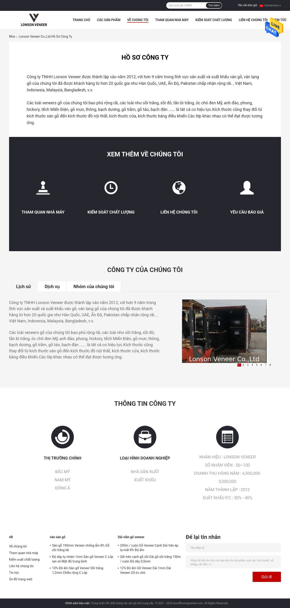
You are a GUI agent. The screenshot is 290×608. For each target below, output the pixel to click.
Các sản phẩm (108, 20)
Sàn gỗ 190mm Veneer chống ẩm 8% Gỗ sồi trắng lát (80, 548)
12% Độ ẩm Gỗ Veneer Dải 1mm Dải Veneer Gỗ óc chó (145, 570)
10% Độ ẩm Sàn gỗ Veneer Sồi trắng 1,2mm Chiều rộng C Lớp (77, 570)
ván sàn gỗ (57, 537)
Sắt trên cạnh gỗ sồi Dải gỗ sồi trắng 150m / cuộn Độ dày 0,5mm (150, 559)
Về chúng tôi (137, 20)
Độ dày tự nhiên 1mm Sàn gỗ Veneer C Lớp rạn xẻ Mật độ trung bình (82, 559)
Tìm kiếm (214, 5)
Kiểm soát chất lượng (214, 20)
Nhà (12, 36)
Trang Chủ (81, 20)
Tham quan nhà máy (172, 20)
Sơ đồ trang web (20, 579)
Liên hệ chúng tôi (253, 20)
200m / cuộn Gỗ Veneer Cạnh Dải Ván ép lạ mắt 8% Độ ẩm (149, 548)
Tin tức (14, 572)
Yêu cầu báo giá (247, 5)
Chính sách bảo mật (77, 603)
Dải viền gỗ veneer (131, 537)
